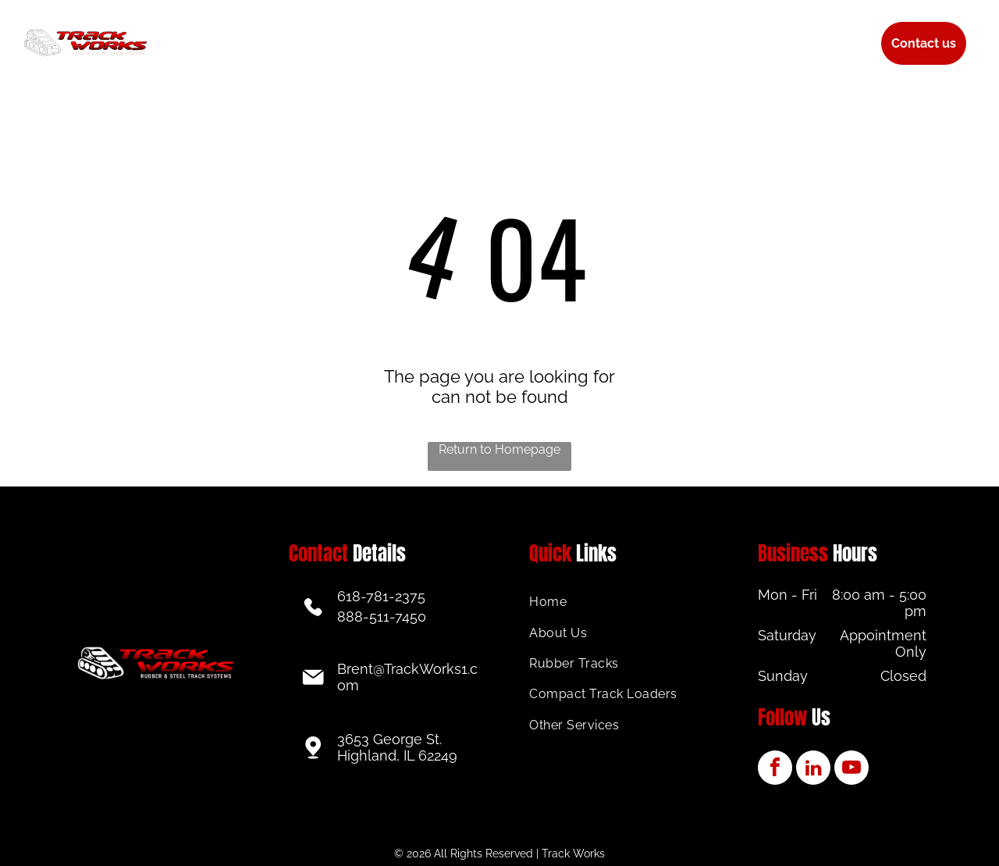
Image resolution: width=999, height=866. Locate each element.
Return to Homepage (499, 449)
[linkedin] (813, 769)
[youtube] (851, 769)
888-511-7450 (381, 616)
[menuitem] (244, 31)
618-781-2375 (381, 596)
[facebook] (775, 769)
